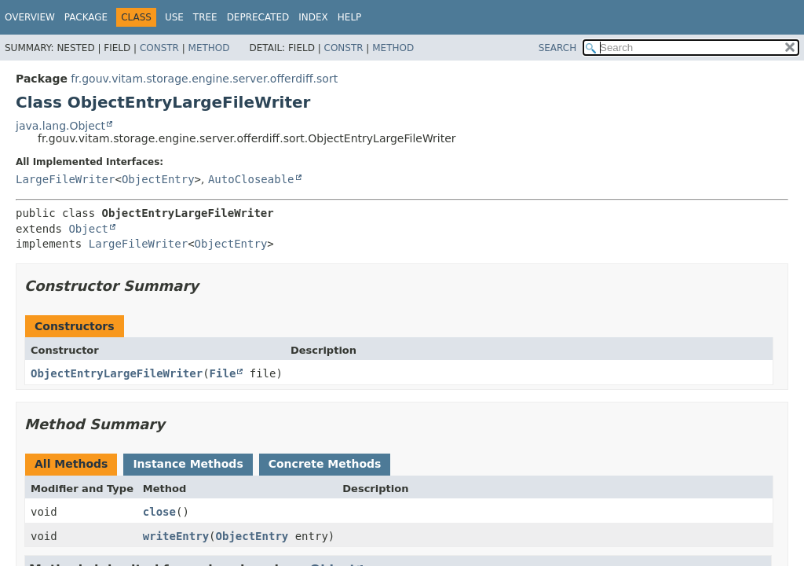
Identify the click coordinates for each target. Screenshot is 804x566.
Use (174, 17)
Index (313, 17)
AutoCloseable (251, 179)
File (223, 373)
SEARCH (558, 47)
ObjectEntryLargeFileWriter (117, 373)
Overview (30, 17)
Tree (205, 17)
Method (209, 47)
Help (350, 17)
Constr (159, 47)
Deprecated (258, 17)
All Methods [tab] (71, 464)
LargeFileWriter (65, 179)
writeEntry (176, 536)
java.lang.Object (60, 125)
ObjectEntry (158, 179)
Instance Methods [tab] (188, 464)
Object (88, 228)
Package (86, 17)
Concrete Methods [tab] (325, 464)
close (159, 511)
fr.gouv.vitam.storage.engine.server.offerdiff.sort (204, 78)
